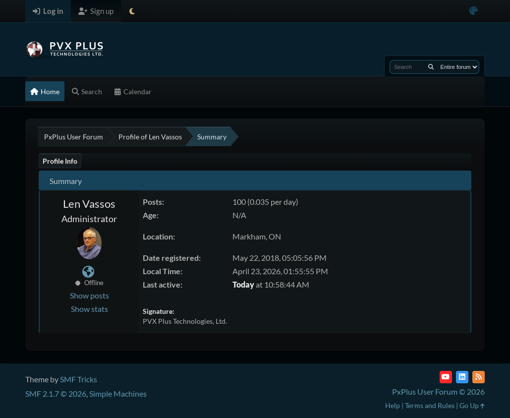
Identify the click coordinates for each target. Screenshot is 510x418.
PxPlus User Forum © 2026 (438, 391)
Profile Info (60, 161)
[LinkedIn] (462, 377)
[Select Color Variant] (473, 11)
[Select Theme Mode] (132, 11)
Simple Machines (118, 393)
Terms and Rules (429, 405)
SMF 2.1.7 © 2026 (55, 393)
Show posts (89, 295)
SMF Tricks (78, 379)
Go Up (472, 405)
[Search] (431, 67)
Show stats (89, 308)
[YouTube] (446, 377)
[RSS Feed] (478, 377)
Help (392, 405)
